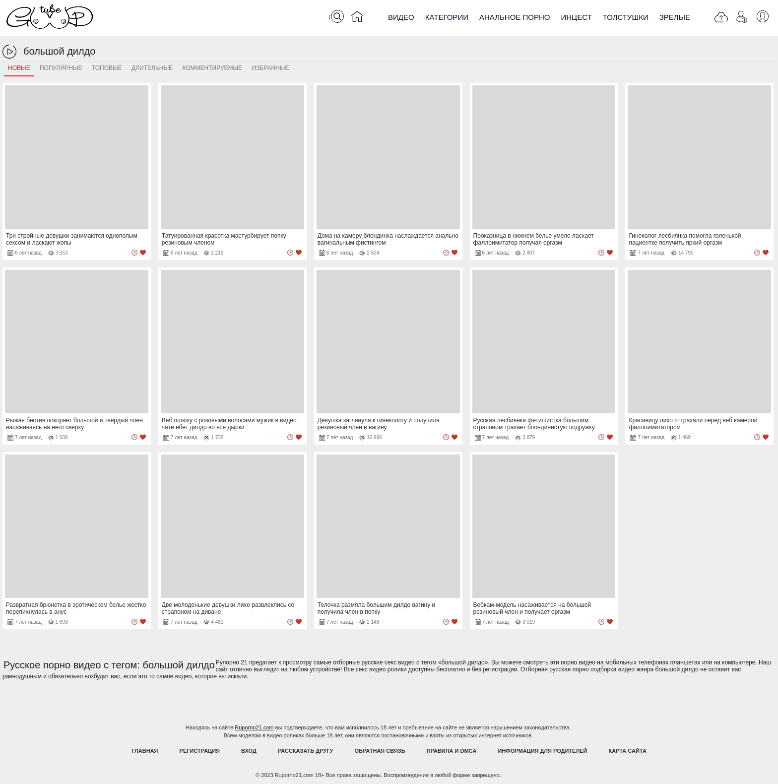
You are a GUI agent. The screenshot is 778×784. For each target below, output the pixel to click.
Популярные (61, 68)
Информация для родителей (542, 751)
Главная (144, 751)
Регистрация (200, 751)
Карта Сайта (627, 751)
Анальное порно (514, 17)
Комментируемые (212, 68)
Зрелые (674, 17)
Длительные (152, 68)
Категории (446, 17)
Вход (249, 751)
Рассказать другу (305, 751)
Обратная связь (380, 751)
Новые (19, 68)
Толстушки (625, 17)
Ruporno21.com (254, 727)
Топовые (107, 68)
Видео (401, 17)
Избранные (270, 68)
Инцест (576, 17)
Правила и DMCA (452, 751)
